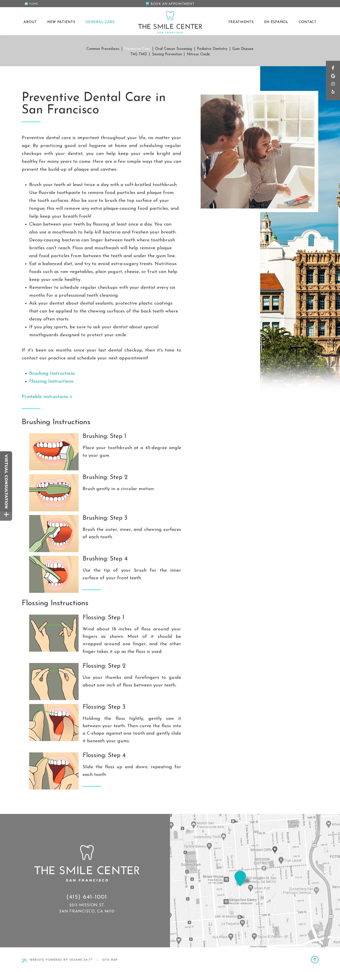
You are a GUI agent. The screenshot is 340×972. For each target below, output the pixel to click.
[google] (333, 78)
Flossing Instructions (51, 381)
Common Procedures (102, 49)
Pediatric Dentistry (212, 49)
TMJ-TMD (138, 54)
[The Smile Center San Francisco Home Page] (170, 22)
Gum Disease (243, 49)
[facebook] (333, 70)
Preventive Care (137, 49)
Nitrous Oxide (198, 54)
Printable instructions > (47, 396)
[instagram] (333, 86)
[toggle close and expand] (6, 515)
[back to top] (314, 960)
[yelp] (333, 94)
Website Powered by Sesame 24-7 (57, 960)
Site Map (110, 959)
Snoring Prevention (167, 54)
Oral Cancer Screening (173, 49)
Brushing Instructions (52, 373)
